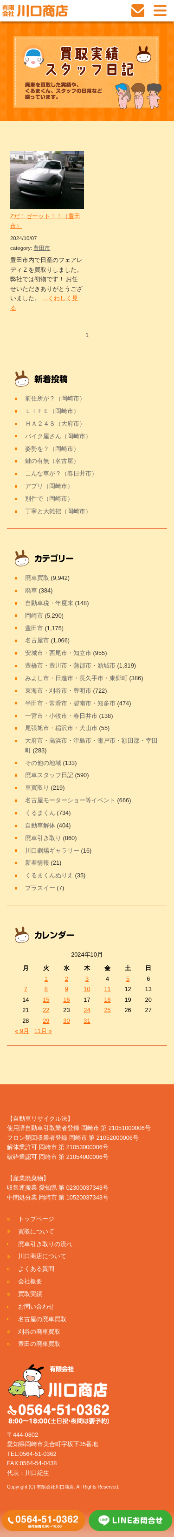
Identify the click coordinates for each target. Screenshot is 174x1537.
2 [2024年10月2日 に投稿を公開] (66, 978)
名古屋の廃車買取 (42, 1319)
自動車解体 (40, 825)
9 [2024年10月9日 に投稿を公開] (66, 989)
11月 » (43, 1030)
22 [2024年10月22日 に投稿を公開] (46, 1009)
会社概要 (30, 1281)
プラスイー (40, 887)
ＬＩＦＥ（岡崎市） (52, 410)
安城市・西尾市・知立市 (58, 652)
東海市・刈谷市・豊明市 (58, 690)
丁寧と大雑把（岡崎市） (58, 511)
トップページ (36, 1218)
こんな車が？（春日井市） (61, 473)
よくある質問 (36, 1268)
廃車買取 (37, 577)
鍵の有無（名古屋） (52, 460)
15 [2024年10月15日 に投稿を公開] (46, 999)
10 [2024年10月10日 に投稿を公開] (87, 989)
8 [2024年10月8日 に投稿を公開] (46, 989)
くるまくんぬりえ (49, 875)
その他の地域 (43, 762)
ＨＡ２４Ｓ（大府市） (55, 423)
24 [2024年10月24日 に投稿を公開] (87, 1009)
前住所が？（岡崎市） (55, 398)
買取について (36, 1231)
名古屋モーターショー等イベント (70, 800)
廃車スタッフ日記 (49, 775)
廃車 (31, 590)
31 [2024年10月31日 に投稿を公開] (87, 1020)
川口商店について (42, 1256)
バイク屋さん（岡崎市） (58, 436)
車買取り (37, 787)
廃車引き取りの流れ (45, 1244)
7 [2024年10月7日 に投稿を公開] (25, 989)
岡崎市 (34, 615)
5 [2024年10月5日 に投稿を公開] (127, 978)
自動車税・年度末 (49, 603)
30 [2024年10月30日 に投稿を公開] (66, 1020)
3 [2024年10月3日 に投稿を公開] (87, 978)
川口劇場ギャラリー (52, 850)
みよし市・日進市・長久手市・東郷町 (76, 678)
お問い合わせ (36, 1306)
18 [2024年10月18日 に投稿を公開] (107, 999)
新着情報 (37, 862)
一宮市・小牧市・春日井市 (61, 715)
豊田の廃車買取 (39, 1343)
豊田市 (41, 248)
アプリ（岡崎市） (49, 485)
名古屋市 (37, 640)
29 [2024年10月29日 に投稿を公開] (46, 1020)
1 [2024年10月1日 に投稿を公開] (46, 978)
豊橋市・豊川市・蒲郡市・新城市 (70, 665)
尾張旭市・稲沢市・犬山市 (61, 727)
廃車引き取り (43, 837)
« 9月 (22, 1030)
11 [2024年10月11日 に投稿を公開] (107, 989)
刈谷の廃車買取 (39, 1331)
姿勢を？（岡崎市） (52, 448)
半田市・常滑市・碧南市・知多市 (70, 703)
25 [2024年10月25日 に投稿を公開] (107, 1009)
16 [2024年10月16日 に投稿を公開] (66, 999)
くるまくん (40, 812)
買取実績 (30, 1293)
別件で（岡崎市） (49, 498)
